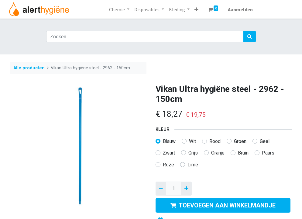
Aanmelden (240, 9)
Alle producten (29, 68)
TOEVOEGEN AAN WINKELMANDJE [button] (223, 205)
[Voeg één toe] (186, 189)
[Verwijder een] (161, 189)
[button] (196, 9)
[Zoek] (249, 36)
